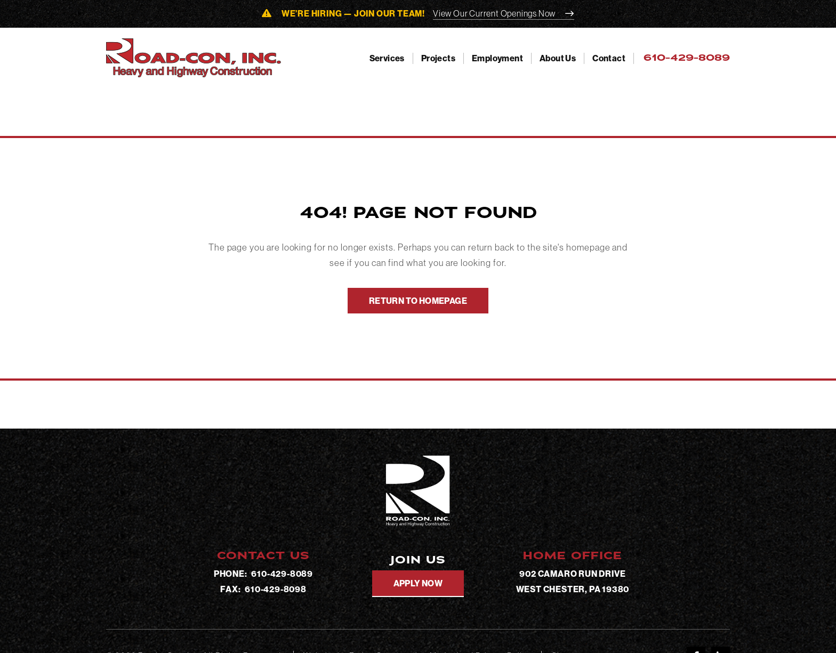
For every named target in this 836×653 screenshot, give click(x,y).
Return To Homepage (418, 300)
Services (387, 58)
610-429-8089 (282, 573)
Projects (438, 58)
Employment (497, 58)
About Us (558, 58)
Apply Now (418, 583)
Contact (608, 58)
